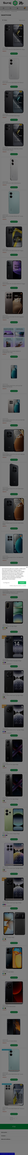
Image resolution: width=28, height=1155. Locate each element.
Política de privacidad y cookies (18, 585)
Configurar (6, 582)
